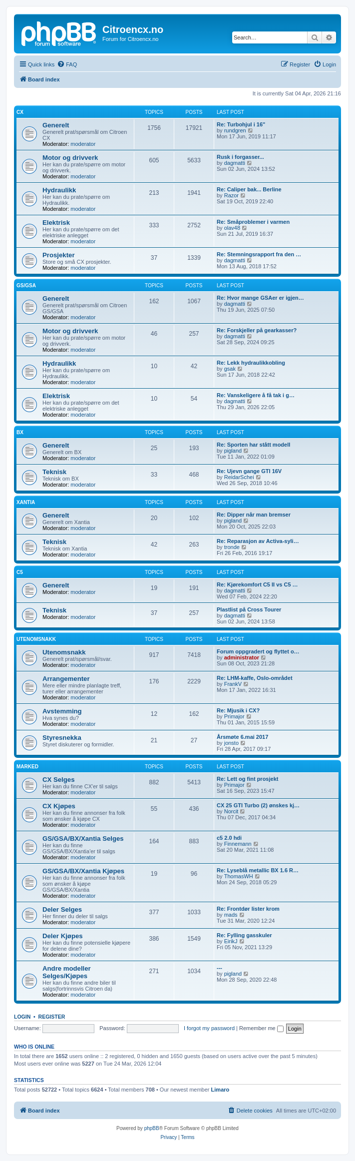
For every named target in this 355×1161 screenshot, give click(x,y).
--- (219, 968)
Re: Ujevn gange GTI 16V (249, 471)
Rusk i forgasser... (240, 157)
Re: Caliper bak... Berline (249, 189)
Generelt (55, 125)
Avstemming (62, 711)
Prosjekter (58, 255)
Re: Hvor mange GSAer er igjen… (260, 298)
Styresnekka (61, 737)
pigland (233, 451)
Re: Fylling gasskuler (244, 935)
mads (231, 915)
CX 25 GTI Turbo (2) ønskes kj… (258, 805)
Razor (231, 195)
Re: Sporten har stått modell (253, 445)
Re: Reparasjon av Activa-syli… (258, 541)
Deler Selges (62, 909)
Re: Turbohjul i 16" (241, 124)
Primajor (234, 716)
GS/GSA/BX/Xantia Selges (83, 838)
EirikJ (231, 941)
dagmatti (234, 163)
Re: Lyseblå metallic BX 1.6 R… (258, 870)
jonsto (231, 743)
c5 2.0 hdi (229, 838)
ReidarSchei (239, 477)
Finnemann (238, 844)
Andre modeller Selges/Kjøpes (66, 972)
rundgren (235, 130)
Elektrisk (56, 222)
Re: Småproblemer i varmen (253, 222)
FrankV (233, 684)
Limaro (220, 1090)
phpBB (151, 1128)
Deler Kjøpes (62, 936)
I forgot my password (209, 1028)
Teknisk (54, 472)
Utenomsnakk (36, 639)
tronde (232, 547)
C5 (19, 572)
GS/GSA (26, 285)
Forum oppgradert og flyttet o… (258, 651)
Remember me (261, 1028)
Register (51, 1017)
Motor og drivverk (70, 157)
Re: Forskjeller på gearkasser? (257, 330)
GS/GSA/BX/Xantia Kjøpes (83, 871)
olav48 (232, 228)
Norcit (231, 811)
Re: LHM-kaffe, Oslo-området (255, 678)
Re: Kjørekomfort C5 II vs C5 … (257, 584)
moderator (82, 144)
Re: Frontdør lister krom (248, 909)
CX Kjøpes (58, 806)
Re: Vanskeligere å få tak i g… (256, 395)
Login (22, 1017)
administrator (241, 657)
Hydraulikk (59, 190)
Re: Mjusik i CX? (238, 710)
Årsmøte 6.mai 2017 (242, 737)
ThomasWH (238, 876)
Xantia (25, 502)
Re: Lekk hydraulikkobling (251, 363)
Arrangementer (66, 678)
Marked (27, 766)
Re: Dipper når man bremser (254, 515)
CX (19, 112)
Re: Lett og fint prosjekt (247, 779)
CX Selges (58, 779)
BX (19, 432)
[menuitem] (67, 64)
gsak (230, 369)
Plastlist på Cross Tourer (249, 609)
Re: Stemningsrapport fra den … (259, 254)
